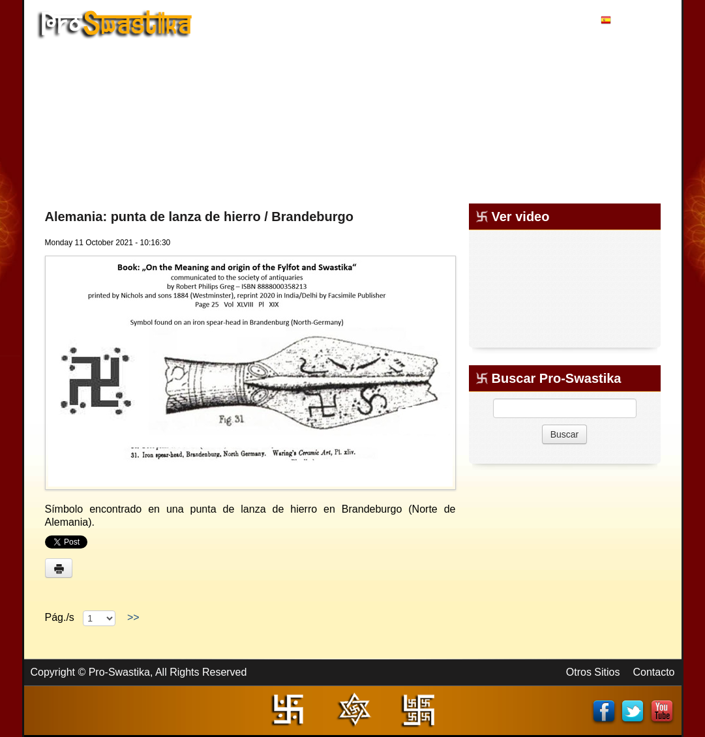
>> (133, 617)
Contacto (653, 672)
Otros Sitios (593, 672)
